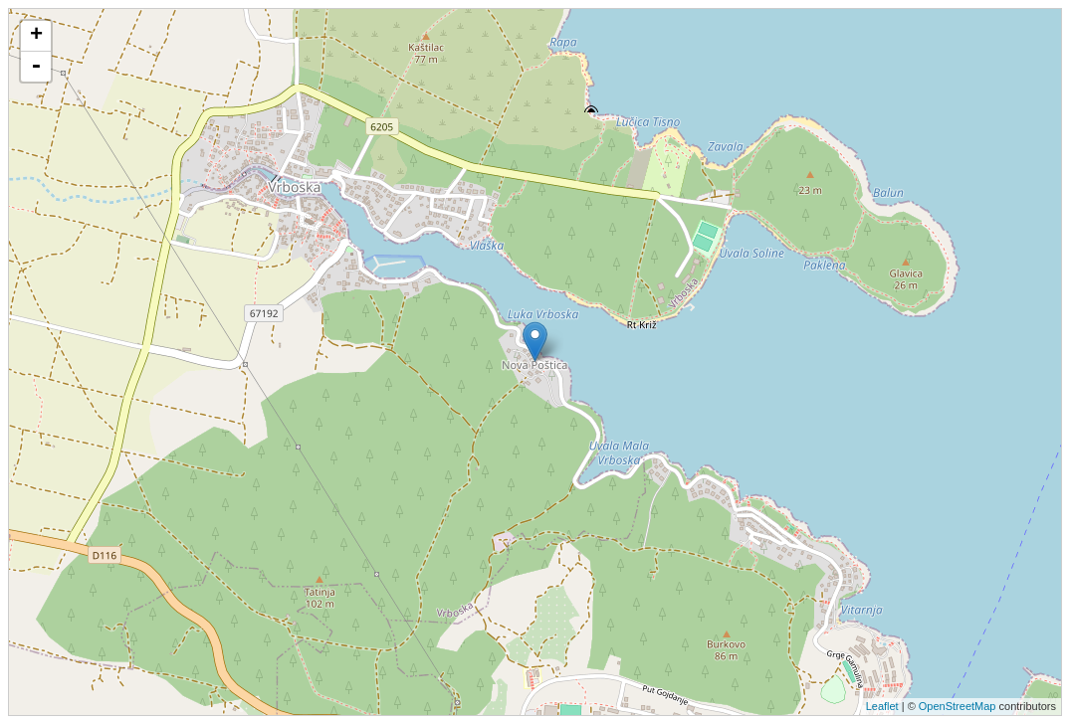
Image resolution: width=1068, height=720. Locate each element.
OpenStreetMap (957, 706)
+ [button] (36, 36)
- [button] (36, 67)
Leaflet (882, 706)
